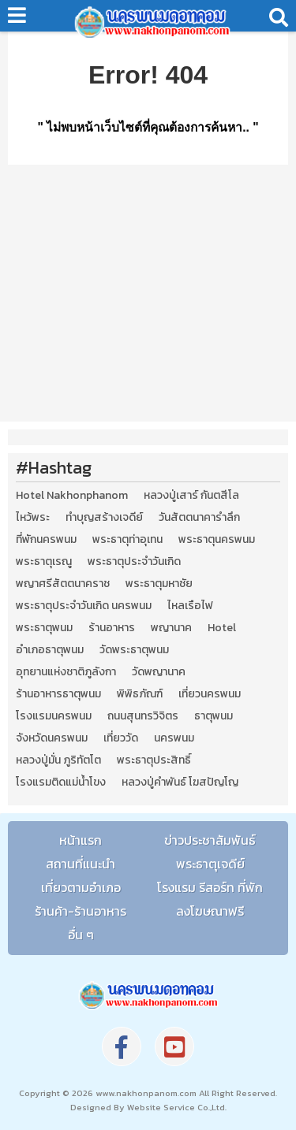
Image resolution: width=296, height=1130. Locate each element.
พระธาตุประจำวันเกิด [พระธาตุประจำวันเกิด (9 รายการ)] (134, 562)
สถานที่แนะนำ (80, 864)
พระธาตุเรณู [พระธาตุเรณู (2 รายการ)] (44, 562)
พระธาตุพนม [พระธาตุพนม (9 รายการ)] (44, 628)
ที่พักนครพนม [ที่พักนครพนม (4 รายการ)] (46, 540)
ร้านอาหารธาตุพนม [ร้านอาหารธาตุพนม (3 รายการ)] (58, 694)
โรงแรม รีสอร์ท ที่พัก (210, 887)
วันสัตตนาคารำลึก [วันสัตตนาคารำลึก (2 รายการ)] (199, 518)
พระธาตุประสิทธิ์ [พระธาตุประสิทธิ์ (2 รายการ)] (154, 760)
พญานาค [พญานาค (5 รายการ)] (171, 628)
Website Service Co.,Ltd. (176, 1107)
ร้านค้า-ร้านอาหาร (80, 911)
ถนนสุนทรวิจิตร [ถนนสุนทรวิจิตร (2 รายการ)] (142, 716)
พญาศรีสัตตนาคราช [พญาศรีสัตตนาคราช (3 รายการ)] (63, 584)
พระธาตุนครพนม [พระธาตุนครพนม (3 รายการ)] (216, 540)
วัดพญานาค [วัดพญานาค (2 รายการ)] (158, 672)
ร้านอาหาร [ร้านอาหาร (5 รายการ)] (111, 628)
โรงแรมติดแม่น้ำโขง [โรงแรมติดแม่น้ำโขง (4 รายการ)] (61, 782)
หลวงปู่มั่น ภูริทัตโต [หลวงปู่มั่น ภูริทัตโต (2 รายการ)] (58, 760)
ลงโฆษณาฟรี (210, 911)
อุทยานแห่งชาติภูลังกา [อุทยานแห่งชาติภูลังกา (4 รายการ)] (66, 672)
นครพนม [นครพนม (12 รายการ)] (174, 738)
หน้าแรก (80, 840)
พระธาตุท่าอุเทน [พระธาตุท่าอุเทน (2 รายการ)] (127, 540)
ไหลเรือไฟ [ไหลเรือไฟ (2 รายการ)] (190, 606)
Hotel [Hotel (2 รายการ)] (222, 628)
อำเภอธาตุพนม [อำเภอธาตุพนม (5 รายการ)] (50, 650)
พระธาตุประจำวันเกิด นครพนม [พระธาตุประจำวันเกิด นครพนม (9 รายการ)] (84, 606)
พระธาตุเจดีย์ (210, 864)
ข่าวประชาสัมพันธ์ (210, 840)
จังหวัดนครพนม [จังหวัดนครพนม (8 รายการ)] (52, 738)
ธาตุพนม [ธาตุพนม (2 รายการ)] (213, 716)
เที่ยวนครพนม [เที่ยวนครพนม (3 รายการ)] (209, 694)
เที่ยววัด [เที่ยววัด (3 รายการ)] (120, 738)
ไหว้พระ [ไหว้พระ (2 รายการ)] (33, 518)
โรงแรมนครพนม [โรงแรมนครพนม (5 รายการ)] (54, 716)
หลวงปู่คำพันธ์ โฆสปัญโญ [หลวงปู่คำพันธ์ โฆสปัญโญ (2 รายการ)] (180, 782)
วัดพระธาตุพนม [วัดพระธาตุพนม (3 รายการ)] (134, 650)
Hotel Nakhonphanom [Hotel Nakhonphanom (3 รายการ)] (72, 496)
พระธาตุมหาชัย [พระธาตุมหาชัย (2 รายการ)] (159, 584)
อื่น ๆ (81, 934)
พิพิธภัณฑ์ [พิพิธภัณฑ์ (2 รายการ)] (140, 694)
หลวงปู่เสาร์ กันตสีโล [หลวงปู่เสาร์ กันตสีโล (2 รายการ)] (191, 496)
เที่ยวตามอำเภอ (81, 887)
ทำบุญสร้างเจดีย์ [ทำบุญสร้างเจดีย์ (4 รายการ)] (104, 518)
